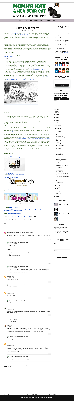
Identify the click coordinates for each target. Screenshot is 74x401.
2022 (56, 112)
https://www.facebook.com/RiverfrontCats (15, 190)
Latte (58, 95)
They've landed (59, 131)
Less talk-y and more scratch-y (61, 159)
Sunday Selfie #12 (59, 148)
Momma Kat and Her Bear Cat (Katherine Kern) (19, 242)
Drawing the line (59, 179)
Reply (49, 239)
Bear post (55, 100)
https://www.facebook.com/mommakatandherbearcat (19, 212)
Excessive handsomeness (60, 145)
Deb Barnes (9, 343)
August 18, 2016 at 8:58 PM (10, 309)
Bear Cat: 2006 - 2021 (63, 204)
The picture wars (59, 157)
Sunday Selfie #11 (59, 160)
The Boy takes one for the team (64, 214)
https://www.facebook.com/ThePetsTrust (15, 157)
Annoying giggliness (60, 167)
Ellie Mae (55, 95)
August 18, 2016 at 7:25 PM (13, 243)
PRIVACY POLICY (52, 394)
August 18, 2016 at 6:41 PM (10, 293)
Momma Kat (20, 219)
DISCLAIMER (6, 394)
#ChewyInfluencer (64, 97)
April (57, 190)
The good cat (58, 162)
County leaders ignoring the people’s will (14, 131)
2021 (56, 114)
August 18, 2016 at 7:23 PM (13, 286)
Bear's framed (58, 134)
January (57, 194)
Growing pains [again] (63, 219)
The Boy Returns (59, 133)
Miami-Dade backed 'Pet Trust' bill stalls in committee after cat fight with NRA (20, 79)
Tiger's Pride (58, 146)
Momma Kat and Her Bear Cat (15, 207)
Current (15, 219)
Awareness (10, 219)
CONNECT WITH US (51, 20)
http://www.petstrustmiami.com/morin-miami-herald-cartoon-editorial (36, 105)
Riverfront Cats (23, 34)
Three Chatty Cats (10, 276)
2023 (56, 111)
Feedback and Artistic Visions (63, 209)
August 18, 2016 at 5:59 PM (10, 233)
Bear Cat (67, 93)
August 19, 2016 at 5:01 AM (10, 326)
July (57, 185)
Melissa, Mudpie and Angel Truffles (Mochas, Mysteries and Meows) (20, 232)
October (57, 126)
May (57, 188)
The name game (59, 183)
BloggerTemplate (20, 399)
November (58, 125)
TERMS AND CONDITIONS (32, 394)
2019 (56, 117)
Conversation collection (57, 97)
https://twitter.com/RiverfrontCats (13, 192)
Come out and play (59, 180)
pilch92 (8, 292)
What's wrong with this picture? (62, 165)
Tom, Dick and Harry (60, 170)
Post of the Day (27, 219)
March (57, 191)
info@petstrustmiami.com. (13, 123)
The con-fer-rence (15, 33)
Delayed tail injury (59, 140)
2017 (56, 120)
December (58, 123)
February (58, 193)
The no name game (59, 182)
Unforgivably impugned (60, 143)
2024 (56, 109)
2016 (56, 122)
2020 (56, 115)
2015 (56, 196)
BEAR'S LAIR (42, 20)
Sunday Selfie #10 (59, 171)
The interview (58, 168)
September (58, 128)
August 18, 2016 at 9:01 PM (13, 319)
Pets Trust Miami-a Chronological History (11, 177)
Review (61, 95)
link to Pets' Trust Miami (8, 56)
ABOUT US (25, 20)
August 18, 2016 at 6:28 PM (10, 277)
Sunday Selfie (64, 95)
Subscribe (62, 85)
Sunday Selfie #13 (59, 136)
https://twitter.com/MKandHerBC (14, 213)
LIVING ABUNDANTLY (34, 20)
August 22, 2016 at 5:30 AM (10, 345)
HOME (20, 20)
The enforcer (58, 142)
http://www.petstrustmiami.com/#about (38, 69)
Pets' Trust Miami (9, 156)
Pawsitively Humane (31, 34)
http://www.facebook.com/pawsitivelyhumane (16, 174)
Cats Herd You (9, 325)
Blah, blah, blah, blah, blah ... (61, 156)
